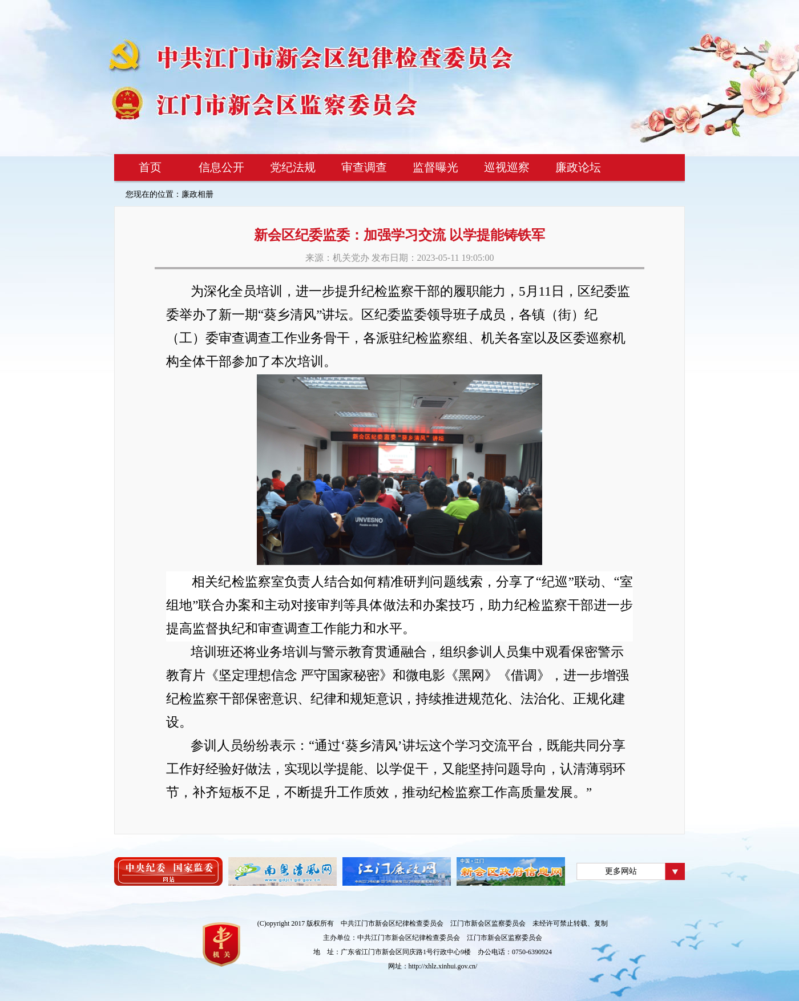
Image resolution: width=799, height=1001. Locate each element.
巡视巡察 (507, 167)
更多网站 (621, 871)
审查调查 (364, 167)
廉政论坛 (578, 167)
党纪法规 (293, 167)
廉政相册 (197, 194)
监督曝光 (435, 167)
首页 (150, 167)
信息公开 (221, 167)
